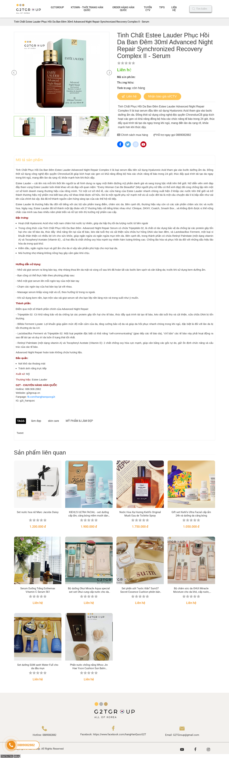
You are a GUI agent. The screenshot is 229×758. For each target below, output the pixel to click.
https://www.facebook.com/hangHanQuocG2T (119, 734)
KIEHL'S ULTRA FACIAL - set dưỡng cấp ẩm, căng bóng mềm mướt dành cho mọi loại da (88, 514)
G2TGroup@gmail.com (186, 734)
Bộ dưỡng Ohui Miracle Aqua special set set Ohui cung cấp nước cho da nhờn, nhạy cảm (89, 590)
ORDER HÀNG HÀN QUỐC (123, 9)
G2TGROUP (57, 7)
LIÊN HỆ (174, 9)
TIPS (162, 7)
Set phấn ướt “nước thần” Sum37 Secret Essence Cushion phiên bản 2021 (140, 590)
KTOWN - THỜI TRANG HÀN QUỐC (87, 9)
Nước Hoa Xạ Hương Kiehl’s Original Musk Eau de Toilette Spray (140, 514)
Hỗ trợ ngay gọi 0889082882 (172, 134)
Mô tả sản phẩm (29, 160)
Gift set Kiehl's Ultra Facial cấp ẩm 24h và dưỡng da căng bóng (191, 514)
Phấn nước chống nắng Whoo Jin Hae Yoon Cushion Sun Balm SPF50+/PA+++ (89, 666)
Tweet (20, 432)
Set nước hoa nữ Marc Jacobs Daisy (37, 512)
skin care (53, 420)
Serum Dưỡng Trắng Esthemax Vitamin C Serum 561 (37, 590)
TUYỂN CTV (148, 9)
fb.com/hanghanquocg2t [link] (41, 396)
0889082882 (49, 734)
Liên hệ (129, 96)
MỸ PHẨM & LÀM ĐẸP (79, 420)
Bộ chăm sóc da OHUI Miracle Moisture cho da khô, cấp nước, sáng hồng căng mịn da (191, 590)
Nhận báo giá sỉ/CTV (162, 96)
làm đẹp (36, 420)
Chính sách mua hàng (132, 134)
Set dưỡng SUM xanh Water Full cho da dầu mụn (37, 666)
